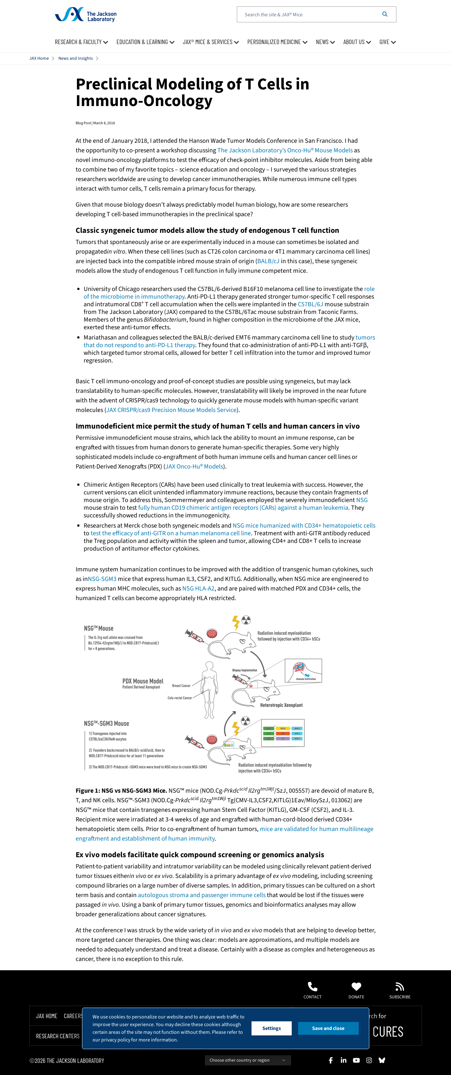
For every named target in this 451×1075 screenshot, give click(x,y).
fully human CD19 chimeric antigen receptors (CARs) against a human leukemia (243, 507)
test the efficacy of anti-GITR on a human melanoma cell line (171, 533)
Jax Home (46, 1015)
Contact (313, 991)
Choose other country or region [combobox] (248, 1060)
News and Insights (75, 58)
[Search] (384, 14)
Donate (356, 991)
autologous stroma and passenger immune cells (202, 895)
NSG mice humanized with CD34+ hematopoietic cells (304, 525)
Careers (73, 1015)
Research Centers (57, 1036)
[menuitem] (82, 42)
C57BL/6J (310, 304)
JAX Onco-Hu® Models (194, 466)
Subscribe (399, 991)
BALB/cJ (268, 261)
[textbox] (316, 14)
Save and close (328, 1028)
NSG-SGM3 (102, 579)
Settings (271, 1028)
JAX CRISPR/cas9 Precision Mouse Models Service (171, 410)
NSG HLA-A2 (198, 588)
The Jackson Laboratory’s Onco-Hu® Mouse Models (285, 150)
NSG (362, 500)
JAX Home (39, 58)
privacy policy (115, 1039)
